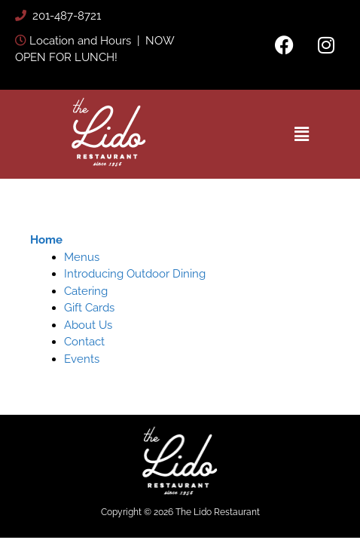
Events (81, 359)
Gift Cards (89, 307)
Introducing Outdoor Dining (135, 274)
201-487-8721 (65, 16)
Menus (81, 257)
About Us (88, 325)
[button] (302, 134)
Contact (84, 341)
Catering (86, 291)
